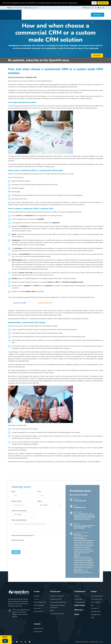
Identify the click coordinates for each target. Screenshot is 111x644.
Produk (37, 14)
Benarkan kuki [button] (103, 3)
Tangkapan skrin (96, 614)
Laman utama (28, 14)
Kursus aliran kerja (96, 599)
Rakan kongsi (70, 14)
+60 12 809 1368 (17, 8)
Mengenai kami (38, 628)
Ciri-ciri (36, 599)
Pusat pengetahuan (97, 596)
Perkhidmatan (58, 14)
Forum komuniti (95, 602)
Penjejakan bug (95, 611)
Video (92, 617)
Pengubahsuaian (80, 602)
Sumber (79, 14)
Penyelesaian (47, 14)
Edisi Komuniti (38, 611)
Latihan (77, 596)
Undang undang (94, 642)
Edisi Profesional (39, 605)
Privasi (101, 642)
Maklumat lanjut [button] (72, 3)
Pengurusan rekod (55, 599)
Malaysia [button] (86, 8)
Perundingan (79, 599)
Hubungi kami (97, 14)
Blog (92, 605)
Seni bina (37, 596)
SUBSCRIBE (97, 55)
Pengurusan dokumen (57, 596)
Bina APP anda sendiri (57, 613)
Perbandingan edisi (40, 602)
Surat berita (94, 608)
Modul (52, 610)
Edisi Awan (37, 608)
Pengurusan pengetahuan (58, 602)
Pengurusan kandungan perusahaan (57, 606)
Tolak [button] (94, 3)
